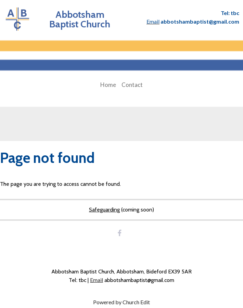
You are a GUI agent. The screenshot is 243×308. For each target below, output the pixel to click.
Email (96, 280)
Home (108, 84)
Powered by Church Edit (121, 302)
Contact (132, 84)
